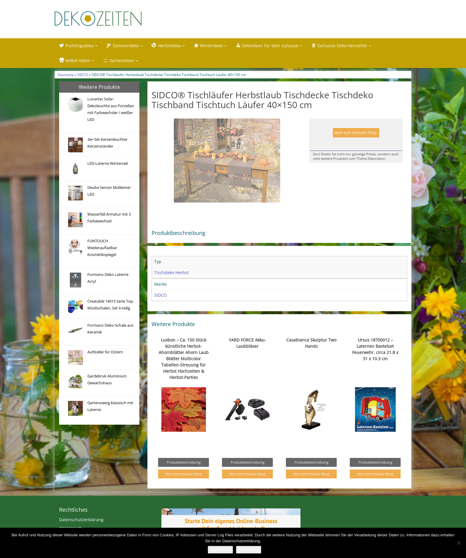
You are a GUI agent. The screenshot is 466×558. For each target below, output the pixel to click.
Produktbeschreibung (184, 462)
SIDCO (82, 74)
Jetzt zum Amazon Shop (356, 132)
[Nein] (459, 543)
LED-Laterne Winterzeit (107, 163)
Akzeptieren (220, 549)
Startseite (66, 74)
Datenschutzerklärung (81, 519)
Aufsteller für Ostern (105, 352)
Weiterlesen (248, 549)
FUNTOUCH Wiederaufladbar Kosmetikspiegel (102, 247)
